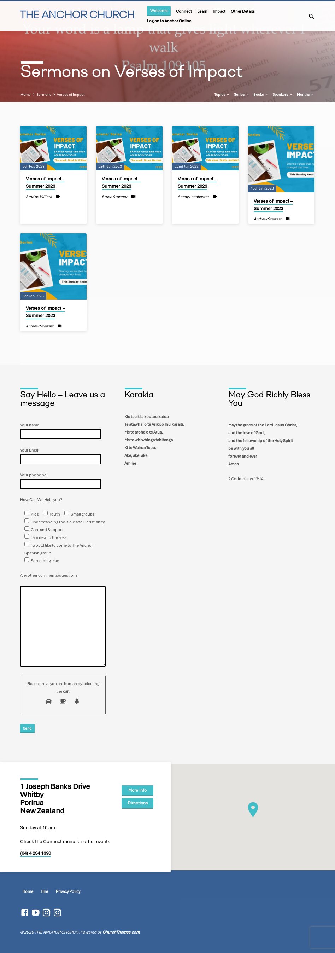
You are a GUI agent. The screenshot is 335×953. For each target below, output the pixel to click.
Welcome (159, 10)
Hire (44, 891)
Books (261, 94)
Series (241, 94)
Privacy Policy (68, 891)
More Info (137, 790)
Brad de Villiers (39, 196)
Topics (222, 94)
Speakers (282, 94)
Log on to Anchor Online (169, 20)
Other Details (243, 11)
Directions (138, 803)
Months (306, 94)
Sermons (43, 94)
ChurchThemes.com (121, 932)
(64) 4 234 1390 (35, 853)
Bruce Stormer (114, 196)
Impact (219, 11)
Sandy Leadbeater (193, 196)
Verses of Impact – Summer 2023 (45, 183)
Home (25, 94)
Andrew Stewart (267, 218)
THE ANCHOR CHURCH (77, 16)
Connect (184, 11)
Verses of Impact (71, 94)
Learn (202, 11)
